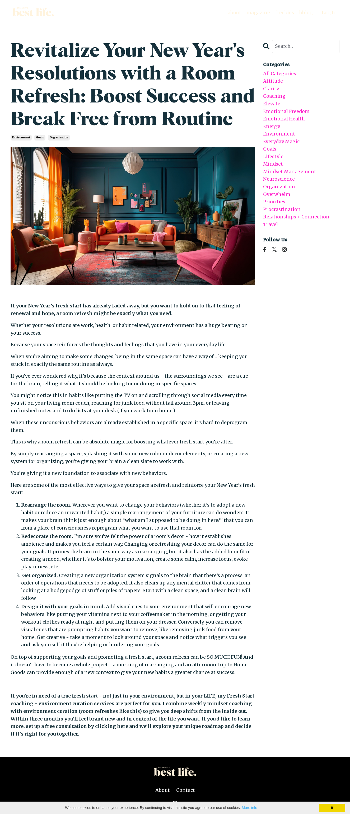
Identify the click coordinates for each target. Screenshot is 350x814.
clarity (271, 89)
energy (271, 127)
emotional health (284, 119)
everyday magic (281, 142)
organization (59, 137)
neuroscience (279, 180)
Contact (185, 790)
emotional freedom (286, 112)
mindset (273, 165)
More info (249, 808)
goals (40, 137)
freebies (284, 13)
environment (21, 137)
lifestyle (273, 157)
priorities (274, 203)
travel (270, 226)
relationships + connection (296, 218)
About (162, 790)
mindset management (289, 172)
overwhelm (276, 195)
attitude (273, 81)
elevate (271, 104)
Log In (329, 13)
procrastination (281, 210)
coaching (274, 96)
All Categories (279, 74)
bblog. (306, 13)
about (234, 13)
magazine (258, 13)
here (122, 726)
